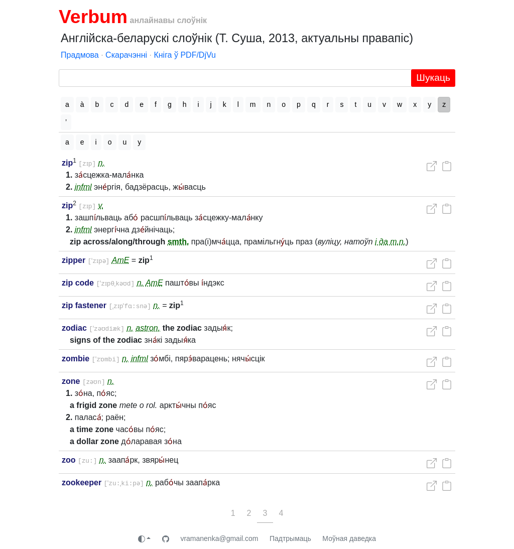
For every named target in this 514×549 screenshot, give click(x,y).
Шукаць (433, 77)
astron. (151, 328)
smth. (178, 241)
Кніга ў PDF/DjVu (185, 55)
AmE (126, 260)
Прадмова (80, 55)
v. (102, 205)
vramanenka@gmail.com (219, 538)
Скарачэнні (126, 55)
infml (83, 187)
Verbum (93, 16)
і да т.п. (390, 241)
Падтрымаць (290, 538)
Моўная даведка (349, 538)
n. (103, 163)
